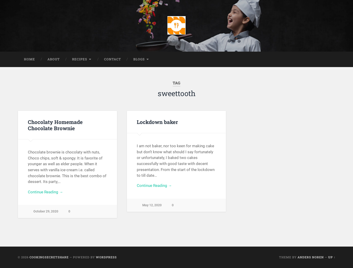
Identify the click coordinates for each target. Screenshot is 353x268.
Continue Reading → (45, 192)
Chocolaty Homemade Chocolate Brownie (55, 125)
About (53, 59)
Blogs (139, 59)
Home (29, 59)
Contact (112, 59)
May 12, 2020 (152, 205)
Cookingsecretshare (49, 257)
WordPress (106, 257)
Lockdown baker (157, 121)
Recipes (79, 59)
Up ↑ (331, 257)
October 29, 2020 (45, 212)
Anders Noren (311, 257)
